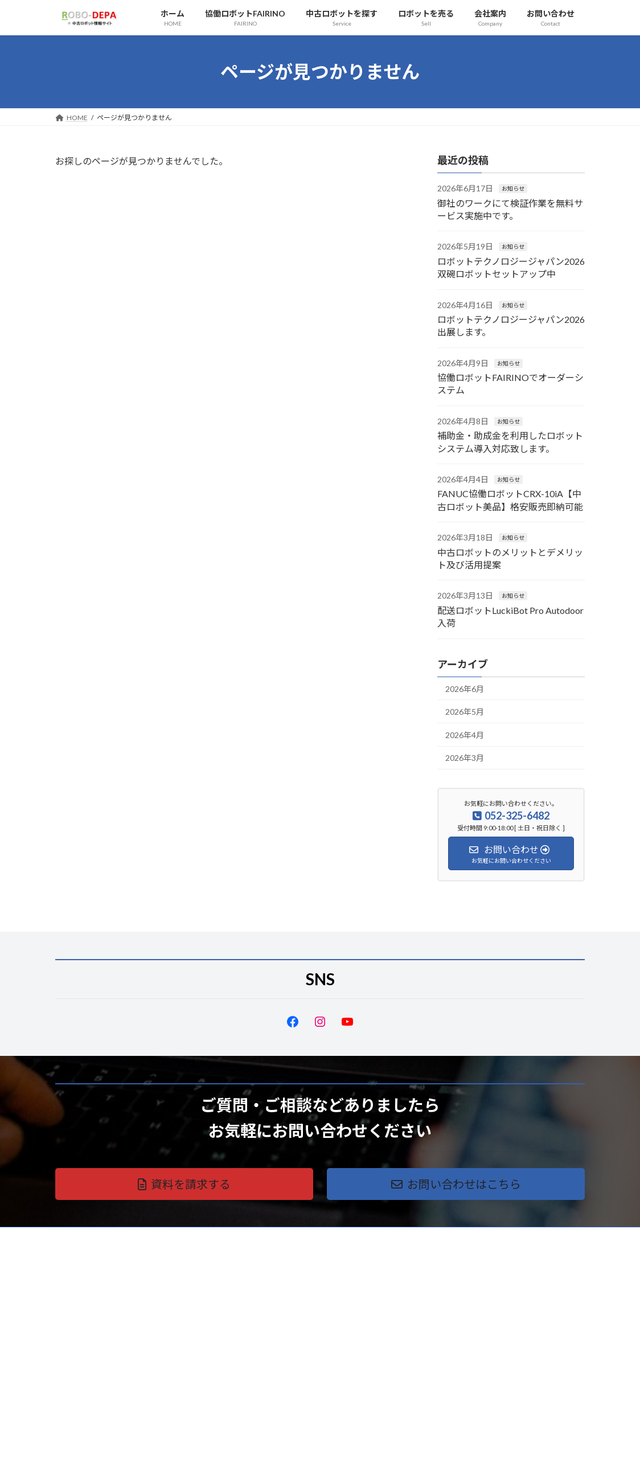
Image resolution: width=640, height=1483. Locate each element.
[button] (184, 1184)
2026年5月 (464, 711)
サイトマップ (177, 1237)
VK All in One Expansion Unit (393, 1463)
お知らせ (513, 188)
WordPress (258, 1463)
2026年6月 (464, 689)
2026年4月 (464, 735)
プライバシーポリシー (100, 1237)
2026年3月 (464, 758)
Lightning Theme (317, 1463)
